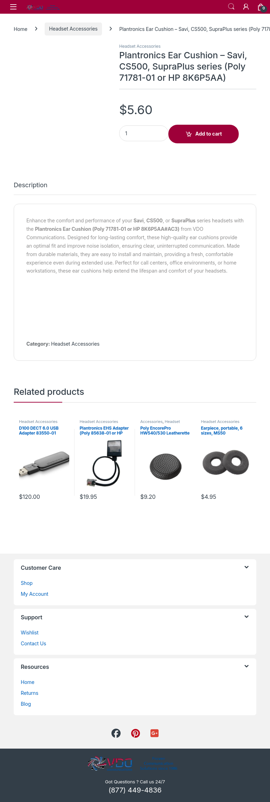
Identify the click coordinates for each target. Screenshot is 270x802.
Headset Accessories (73, 29)
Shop (27, 583)
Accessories (151, 421)
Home (20, 29)
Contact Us (33, 643)
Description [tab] (30, 185)
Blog (26, 704)
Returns (29, 693)
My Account (34, 594)
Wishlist (30, 632)
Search (231, 7)
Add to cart (208, 134)
